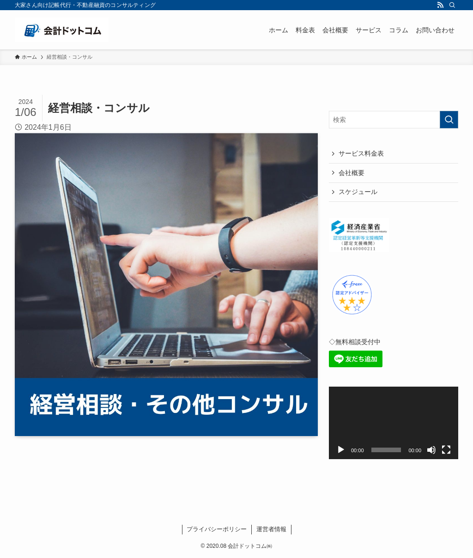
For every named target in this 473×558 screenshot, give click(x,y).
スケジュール (358, 191)
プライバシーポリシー (217, 529)
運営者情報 (271, 529)
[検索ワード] (393, 119)
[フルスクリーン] (446, 450)
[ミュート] (431, 450)
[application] (393, 423)
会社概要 (351, 172)
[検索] (452, 5)
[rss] (440, 5)
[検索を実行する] (449, 119)
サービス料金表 (361, 153)
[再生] (341, 450)
